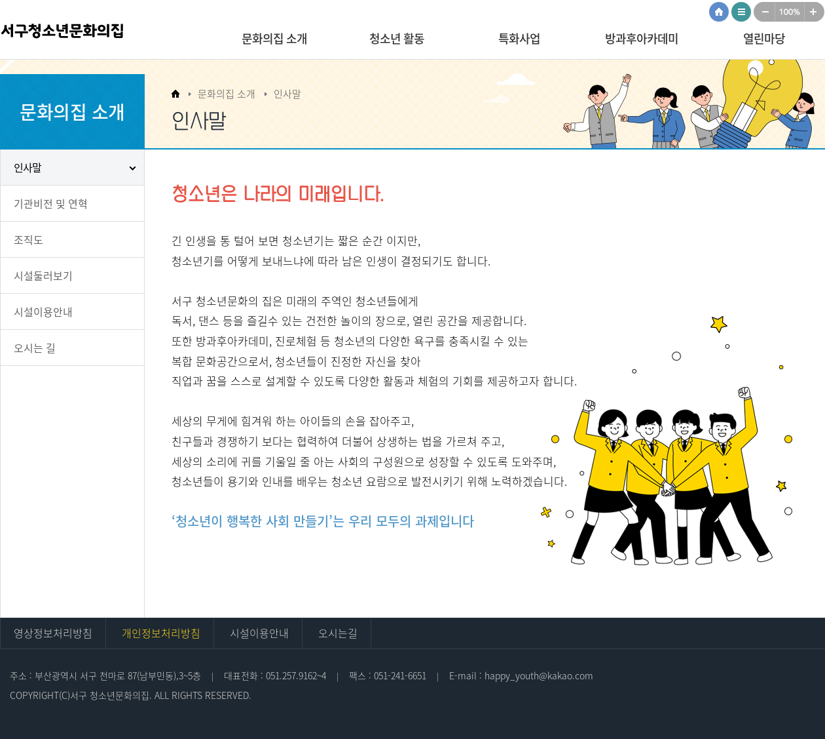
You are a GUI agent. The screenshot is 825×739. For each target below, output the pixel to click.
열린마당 (764, 38)
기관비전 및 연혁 (51, 203)
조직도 (28, 239)
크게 (815, 12)
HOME (720, 12)
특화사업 (519, 38)
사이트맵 (743, 12)
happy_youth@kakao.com (539, 675)
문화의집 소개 (274, 38)
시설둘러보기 (43, 275)
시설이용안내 (43, 311)
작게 (764, 12)
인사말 (27, 167)
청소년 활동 (396, 38)
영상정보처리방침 (53, 633)
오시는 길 (35, 347)
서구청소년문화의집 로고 (85, 36)
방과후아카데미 (641, 38)
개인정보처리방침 (161, 633)
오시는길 (338, 633)
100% (790, 12)
